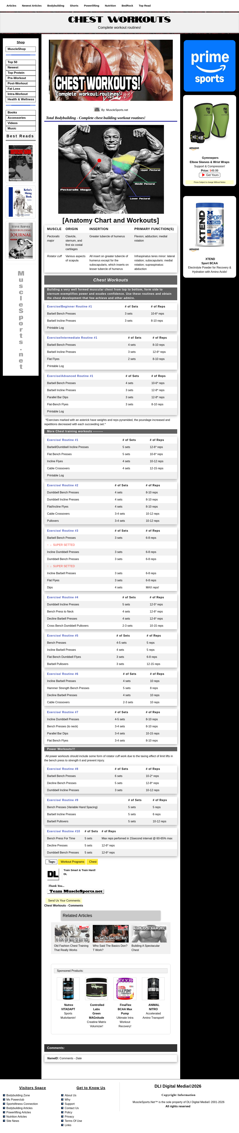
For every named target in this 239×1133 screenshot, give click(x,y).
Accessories (17, 117)
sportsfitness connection (22, 1103)
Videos (13, 123)
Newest (13, 67)
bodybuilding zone (18, 1095)
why (67, 1099)
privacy (69, 1116)
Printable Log (55, 327)
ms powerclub (15, 1099)
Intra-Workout (18, 94)
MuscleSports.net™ (145, 1102)
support (70, 1103)
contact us (72, 1108)
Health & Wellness (21, 99)
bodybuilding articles (19, 1108)
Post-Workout (18, 83)
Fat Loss (14, 88)
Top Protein (16, 72)
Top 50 (12, 62)
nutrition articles (16, 1116)
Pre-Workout (17, 78)
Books (12, 112)
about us (70, 1095)
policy (68, 1112)
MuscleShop (17, 49)
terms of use (73, 1120)
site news (12, 1120)
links (68, 1125)
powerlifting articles (18, 1112)
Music (12, 128)
